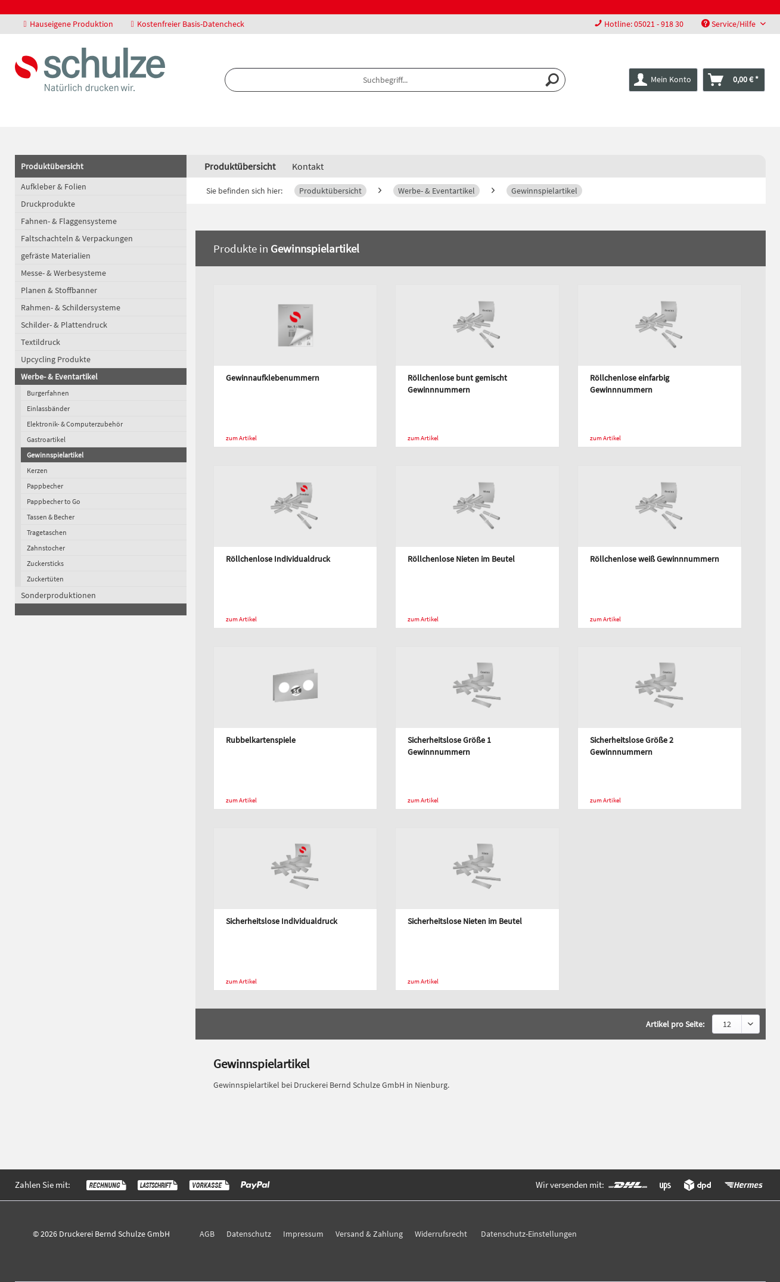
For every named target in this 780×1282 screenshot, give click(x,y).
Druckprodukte (48, 203)
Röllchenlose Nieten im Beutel (461, 558)
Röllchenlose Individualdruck (278, 558)
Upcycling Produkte (56, 359)
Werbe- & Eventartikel (59, 376)
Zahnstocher (46, 547)
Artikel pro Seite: (675, 1024)
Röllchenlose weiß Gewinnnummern (654, 558)
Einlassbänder (48, 408)
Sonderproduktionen (58, 595)
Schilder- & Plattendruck (64, 324)
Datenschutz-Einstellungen (529, 1233)
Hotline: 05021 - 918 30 (643, 23)
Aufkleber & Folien (53, 186)
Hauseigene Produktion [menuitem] (68, 23)
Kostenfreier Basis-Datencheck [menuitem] (187, 23)
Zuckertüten (45, 578)
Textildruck (40, 342)
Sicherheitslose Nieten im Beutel (465, 921)
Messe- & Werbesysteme (63, 272)
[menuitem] (638, 24)
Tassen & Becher (50, 516)
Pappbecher (45, 485)
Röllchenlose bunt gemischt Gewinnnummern (457, 383)
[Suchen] (553, 79)
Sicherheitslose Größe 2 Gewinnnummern (631, 746)
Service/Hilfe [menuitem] (729, 23)
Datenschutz (248, 1233)
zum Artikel (241, 438)
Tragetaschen (47, 532)
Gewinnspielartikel (55, 454)
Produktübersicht (52, 166)
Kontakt (308, 166)
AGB (207, 1233)
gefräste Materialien (56, 255)
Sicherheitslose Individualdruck (281, 921)
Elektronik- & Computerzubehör (75, 423)
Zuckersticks (45, 563)
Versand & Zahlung (369, 1233)
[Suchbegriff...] (395, 80)
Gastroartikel (46, 439)
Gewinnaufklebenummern (272, 377)
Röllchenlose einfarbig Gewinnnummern (629, 383)
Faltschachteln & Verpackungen (77, 238)
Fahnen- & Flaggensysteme (69, 221)
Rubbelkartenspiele (261, 740)
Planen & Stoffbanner (59, 290)
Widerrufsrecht (441, 1233)
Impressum (303, 1233)
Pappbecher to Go (53, 501)
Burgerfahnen (48, 392)
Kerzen (37, 470)
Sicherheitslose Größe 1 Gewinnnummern (449, 746)
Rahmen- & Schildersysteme (70, 307)
